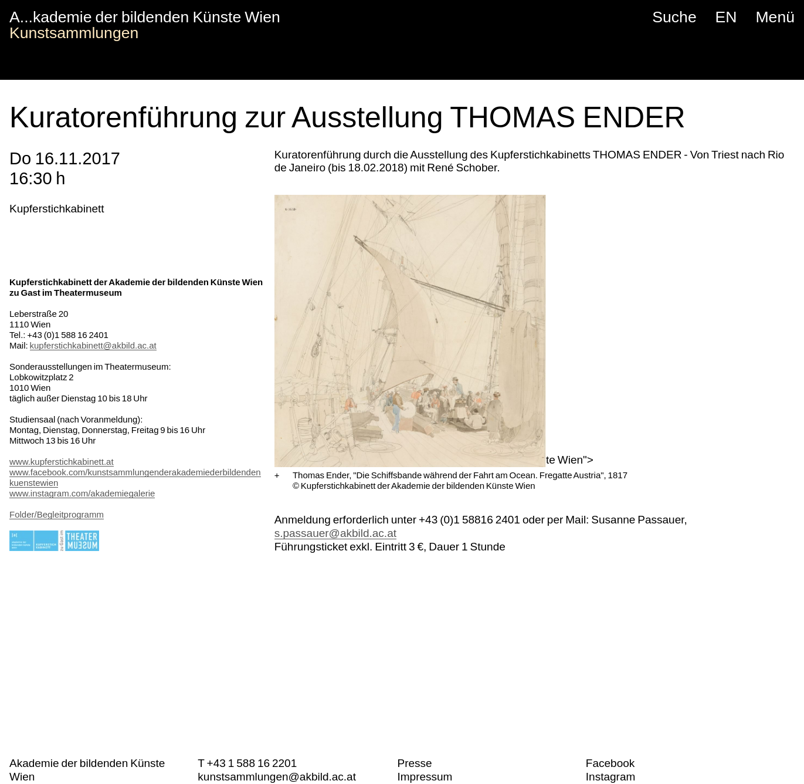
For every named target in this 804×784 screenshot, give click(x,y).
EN (726, 17)
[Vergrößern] (277, 475)
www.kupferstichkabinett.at (61, 462)
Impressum (424, 777)
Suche (674, 17)
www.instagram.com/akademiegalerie (82, 493)
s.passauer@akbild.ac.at (335, 533)
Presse (414, 763)
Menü (775, 17)
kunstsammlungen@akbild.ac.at (277, 777)
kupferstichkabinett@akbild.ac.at (93, 345)
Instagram (610, 777)
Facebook (610, 763)
